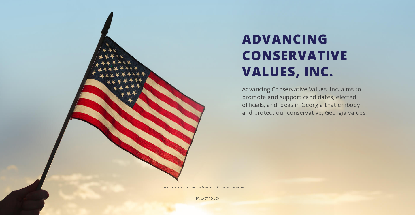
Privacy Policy (207, 199)
